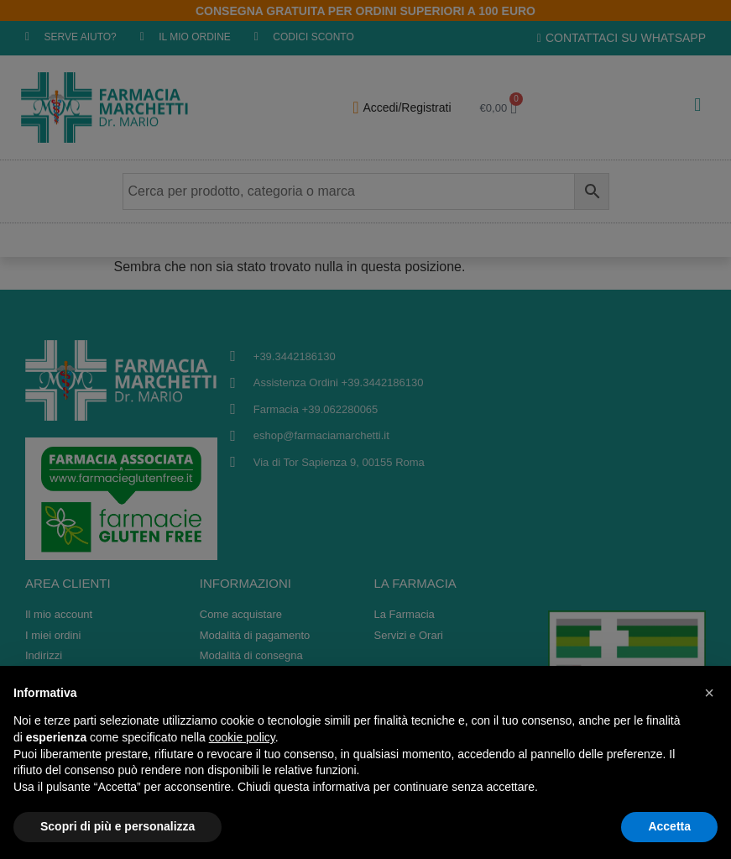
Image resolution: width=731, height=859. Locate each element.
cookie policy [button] (242, 737)
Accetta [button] (669, 826)
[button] (709, 692)
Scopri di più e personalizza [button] (117, 826)
